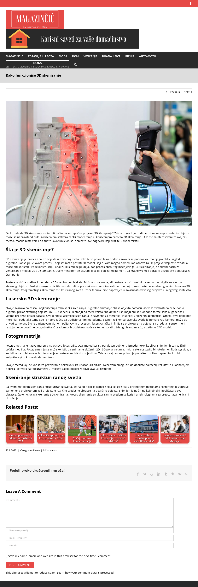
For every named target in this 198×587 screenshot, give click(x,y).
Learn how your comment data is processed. (85, 572)
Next (186, 92)
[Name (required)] (90, 530)
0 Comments (50, 450)
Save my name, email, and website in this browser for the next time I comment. (59, 556)
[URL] (90, 545)
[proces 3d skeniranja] (99, 163)
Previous (174, 92)
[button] (75, 64)
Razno (36, 450)
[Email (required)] (90, 538)
